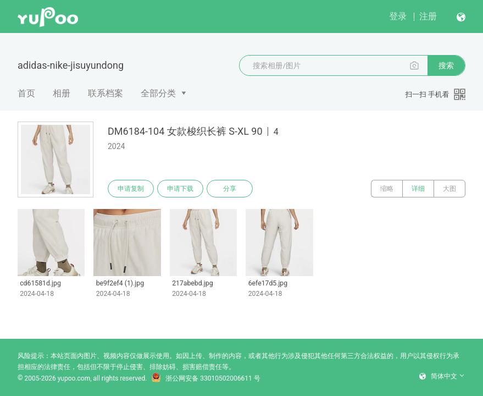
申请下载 (180, 189)
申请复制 (131, 189)
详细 (418, 189)
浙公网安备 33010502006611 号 (205, 378)
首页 (26, 93)
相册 (61, 93)
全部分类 (158, 93)
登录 (398, 16)
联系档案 (105, 93)
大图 (449, 189)
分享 (229, 189)
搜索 (446, 65)
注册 (428, 16)
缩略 (386, 189)
